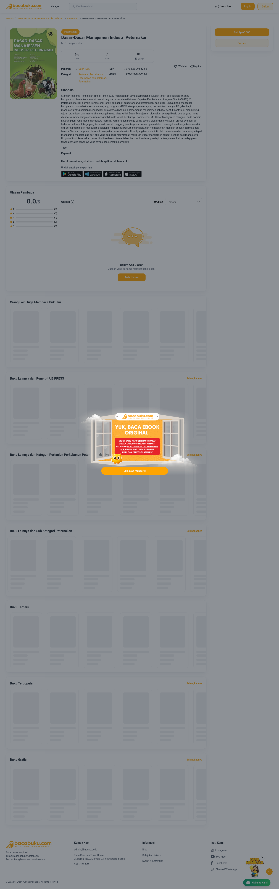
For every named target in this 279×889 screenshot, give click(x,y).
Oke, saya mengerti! (134, 471)
